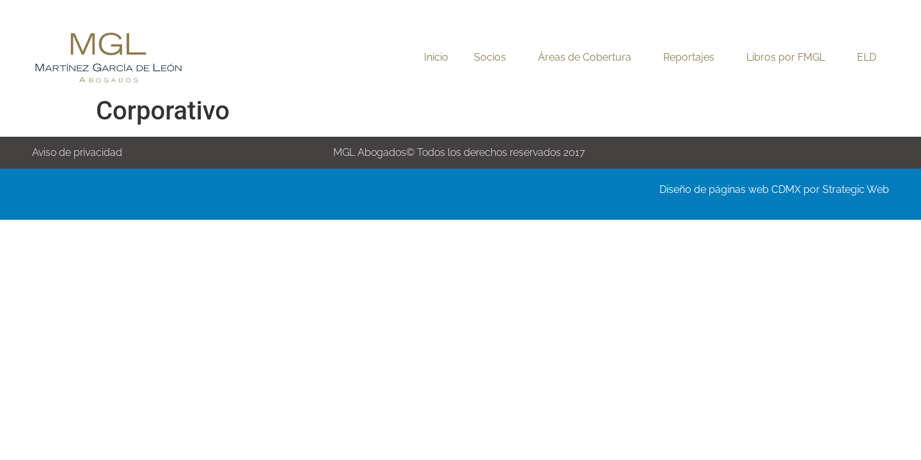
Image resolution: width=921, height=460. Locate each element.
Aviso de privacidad (77, 152)
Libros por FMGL (788, 57)
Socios (493, 57)
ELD (866, 57)
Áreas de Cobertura (588, 57)
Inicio (436, 57)
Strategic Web (856, 189)
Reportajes (692, 57)
